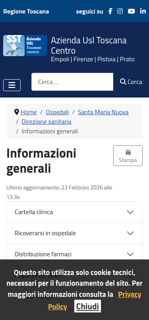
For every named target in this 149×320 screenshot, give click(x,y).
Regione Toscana (26, 11)
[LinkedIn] (140, 11)
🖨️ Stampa (128, 155)
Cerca (131, 81)
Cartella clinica (34, 212)
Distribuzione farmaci (43, 254)
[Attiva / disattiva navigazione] (12, 85)
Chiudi (87, 306)
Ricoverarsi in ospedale (45, 233)
